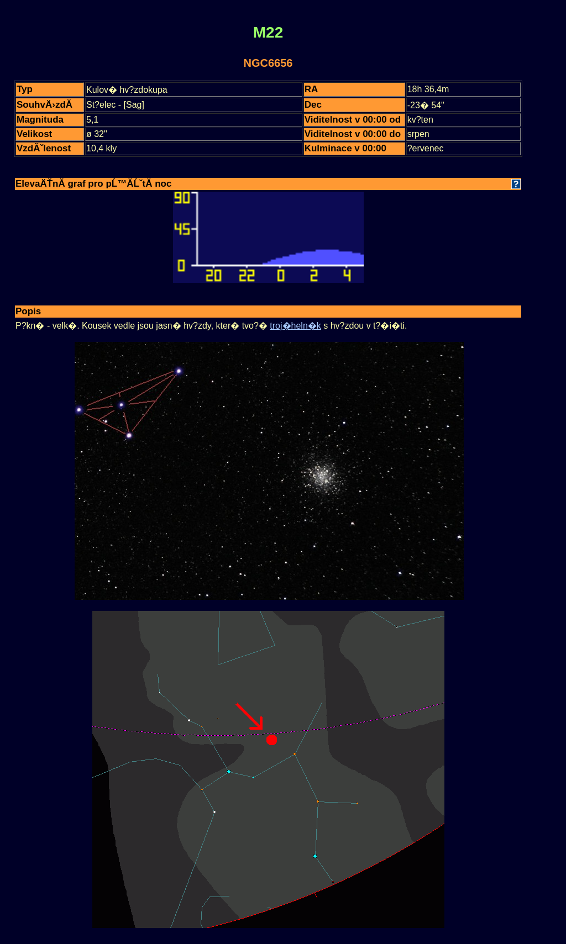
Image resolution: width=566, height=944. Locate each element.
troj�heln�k (295, 325)
